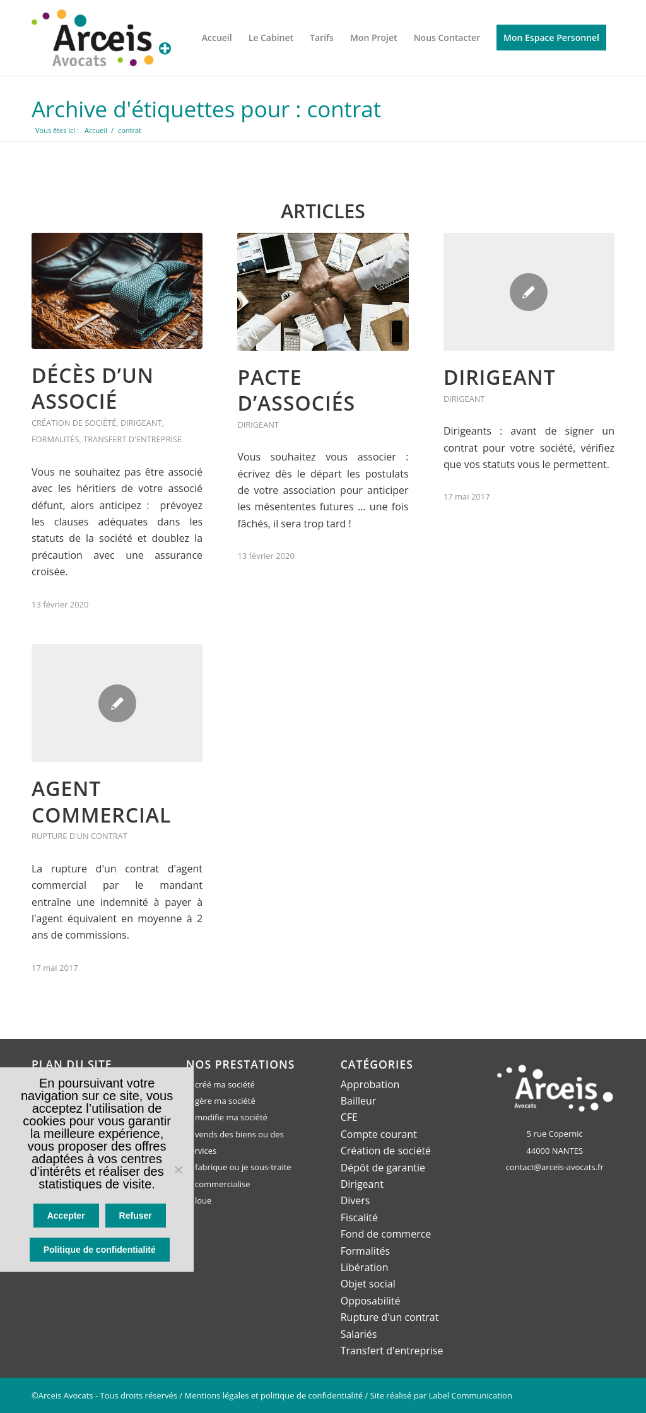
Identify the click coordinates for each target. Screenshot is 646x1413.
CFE (349, 1116)
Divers (355, 1200)
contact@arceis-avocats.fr (555, 1166)
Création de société (74, 422)
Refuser (135, 1217)
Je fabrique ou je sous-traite (238, 1167)
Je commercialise (218, 1183)
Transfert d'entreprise (132, 439)
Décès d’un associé (93, 387)
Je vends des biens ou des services (235, 1142)
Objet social (368, 1283)
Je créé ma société (220, 1083)
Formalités (55, 439)
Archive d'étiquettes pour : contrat (207, 109)
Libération (365, 1267)
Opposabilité (371, 1300)
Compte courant (379, 1133)
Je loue (199, 1199)
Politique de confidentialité (100, 1250)
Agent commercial (101, 801)
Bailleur (359, 1100)
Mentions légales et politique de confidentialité (274, 1394)
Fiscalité (359, 1217)
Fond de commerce (386, 1233)
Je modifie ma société (226, 1116)
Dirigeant (141, 422)
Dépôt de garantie (383, 1167)
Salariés (359, 1333)
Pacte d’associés (296, 389)
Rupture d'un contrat (79, 835)
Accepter (67, 1217)
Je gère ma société (220, 1100)
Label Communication (470, 1394)
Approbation (370, 1084)
